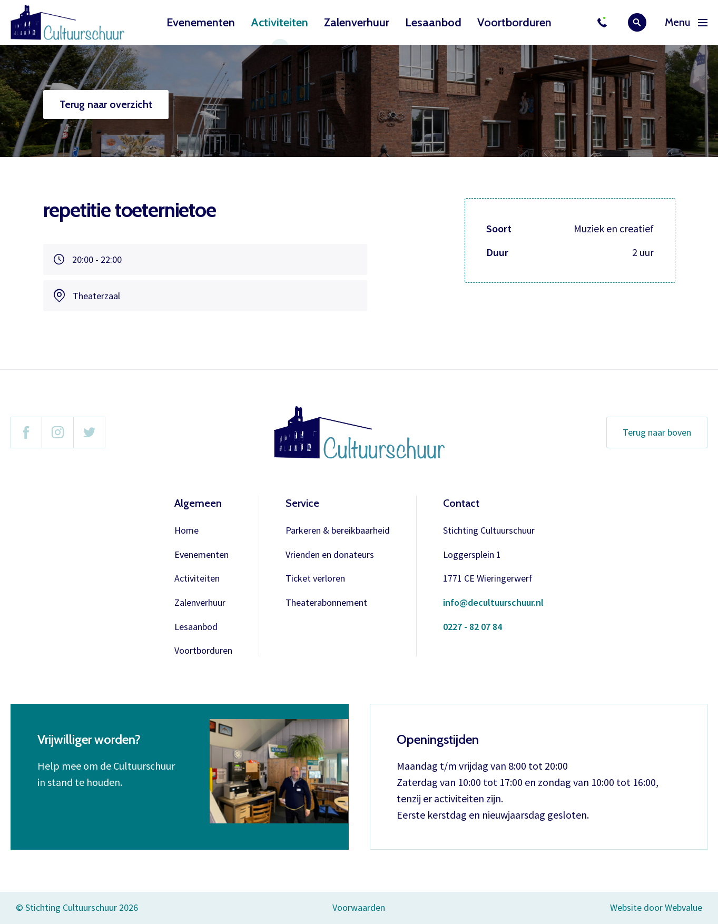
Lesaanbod (433, 22)
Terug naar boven (657, 432)
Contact (461, 503)
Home (186, 530)
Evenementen (200, 22)
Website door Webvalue (656, 907)
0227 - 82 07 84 (472, 627)
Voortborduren (514, 22)
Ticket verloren (315, 578)
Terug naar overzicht (106, 104)
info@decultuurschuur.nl (493, 602)
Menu (686, 22)
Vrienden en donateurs (330, 555)
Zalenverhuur (356, 22)
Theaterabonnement (326, 602)
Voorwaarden (358, 907)
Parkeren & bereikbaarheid (338, 530)
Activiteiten (279, 22)
